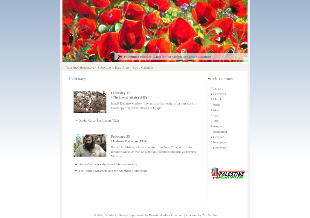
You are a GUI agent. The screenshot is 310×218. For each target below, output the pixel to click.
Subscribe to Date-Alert (113, 67)
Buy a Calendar (143, 67)
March (216, 99)
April (215, 104)
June (215, 115)
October (217, 137)
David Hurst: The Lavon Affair (97, 120)
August (216, 126)
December (219, 147)
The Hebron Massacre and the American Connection (111, 170)
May (215, 110)
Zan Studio (209, 215)
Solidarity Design (116, 215)
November (219, 142)
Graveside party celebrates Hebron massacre (106, 164)
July (215, 120)
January (217, 88)
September (219, 131)
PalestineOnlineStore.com (166, 215)
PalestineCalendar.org (79, 67)
